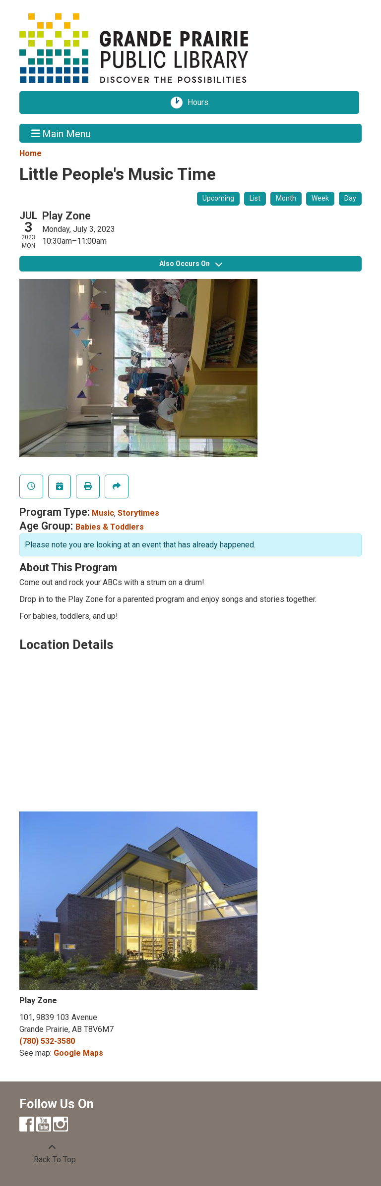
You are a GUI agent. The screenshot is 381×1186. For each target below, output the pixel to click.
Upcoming (218, 198)
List (255, 198)
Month (286, 198)
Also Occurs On (190, 264)
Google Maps (78, 1053)
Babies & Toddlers (109, 527)
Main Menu (61, 133)
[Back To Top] (52, 1153)
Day (350, 198)
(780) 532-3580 (47, 1041)
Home (30, 153)
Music (103, 513)
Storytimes (138, 513)
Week (320, 198)
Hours (201, 102)
